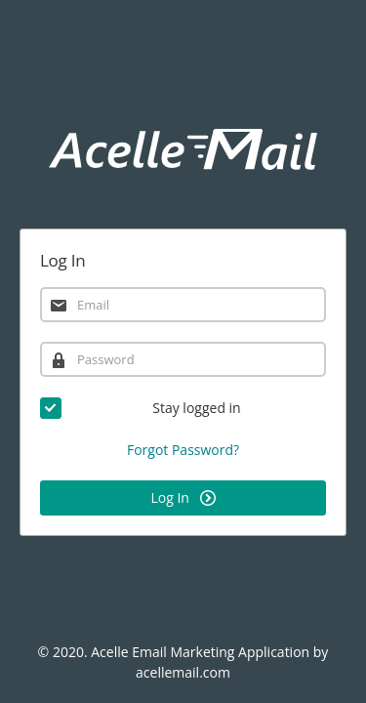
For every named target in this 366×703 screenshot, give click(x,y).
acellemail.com (183, 672)
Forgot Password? (183, 449)
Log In (182, 497)
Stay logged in (140, 408)
